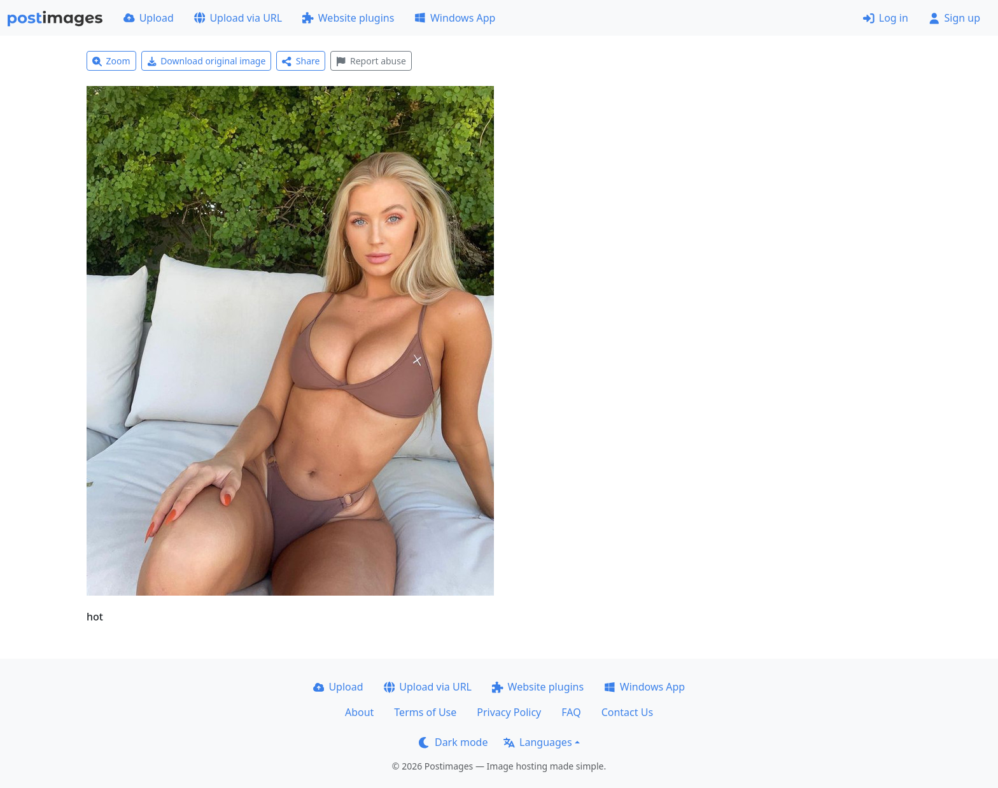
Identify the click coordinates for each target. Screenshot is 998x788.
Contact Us (627, 712)
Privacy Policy (509, 712)
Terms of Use (425, 712)
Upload (148, 18)
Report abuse (370, 61)
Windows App (454, 18)
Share (301, 61)
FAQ (570, 712)
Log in (885, 18)
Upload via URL (238, 18)
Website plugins (348, 18)
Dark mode (453, 742)
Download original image (206, 61)
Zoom (111, 61)
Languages (537, 742)
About (359, 712)
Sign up (954, 18)
